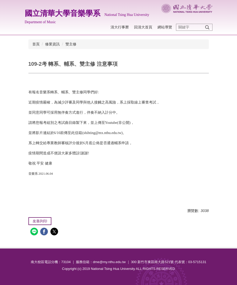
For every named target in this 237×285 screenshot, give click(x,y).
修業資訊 (52, 44)
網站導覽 (164, 27)
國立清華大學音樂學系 (62, 13)
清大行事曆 (120, 27)
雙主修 (70, 44)
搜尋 (207, 27)
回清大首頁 (143, 27)
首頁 (36, 44)
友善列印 (40, 221)
